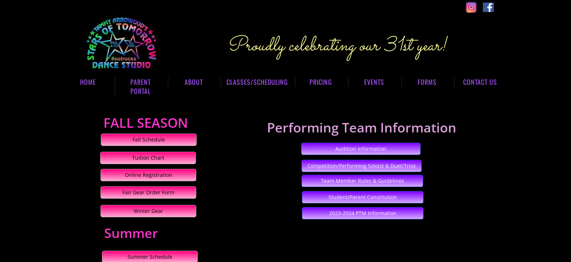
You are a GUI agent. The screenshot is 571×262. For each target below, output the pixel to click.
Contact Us (480, 82)
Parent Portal (140, 87)
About (194, 82)
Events (374, 82)
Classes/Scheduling (257, 82)
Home (88, 82)
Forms (427, 82)
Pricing (321, 82)
